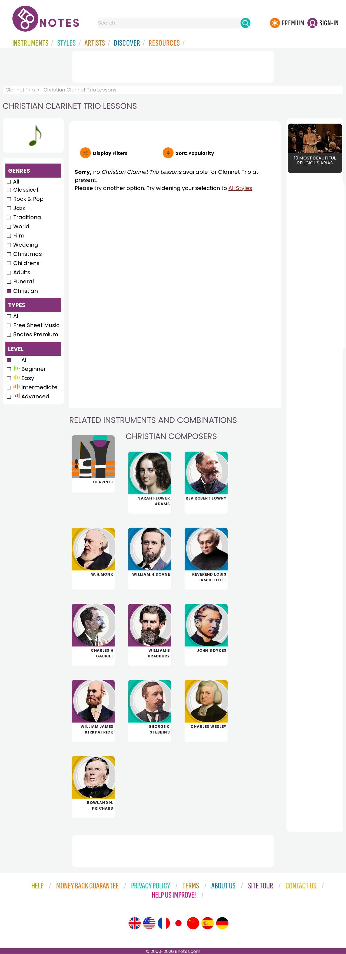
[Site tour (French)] (164, 923)
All (16, 181)
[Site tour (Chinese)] (193, 923)
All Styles (240, 188)
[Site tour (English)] (134, 923)
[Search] (245, 23)
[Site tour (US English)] (149, 923)
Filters (110, 153)
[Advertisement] (173, 65)
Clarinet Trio (20, 89)
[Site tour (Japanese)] (178, 923)
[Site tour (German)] (222, 923)
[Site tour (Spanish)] (207, 923)
